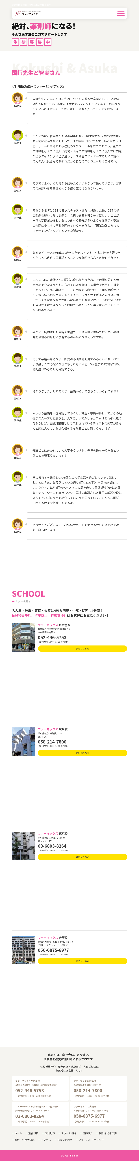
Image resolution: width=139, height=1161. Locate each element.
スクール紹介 (68, 1133)
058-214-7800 (52, 741)
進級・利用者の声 (24, 1140)
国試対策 (50, 1133)
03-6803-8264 (52, 846)
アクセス (46, 1140)
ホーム (18, 1133)
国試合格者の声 (108, 1133)
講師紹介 (88, 1133)
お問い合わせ (64, 1140)
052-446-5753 (52, 637)
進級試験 (33, 1133)
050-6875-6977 (53, 950)
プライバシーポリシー (91, 1140)
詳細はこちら (82, 648)
